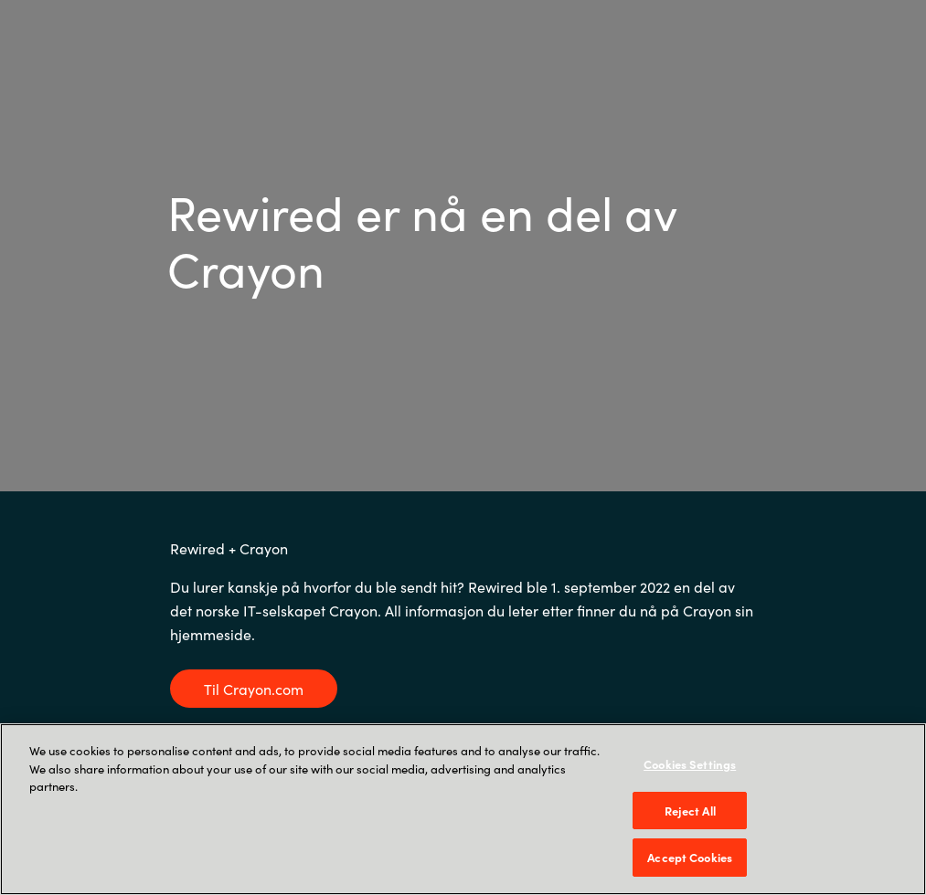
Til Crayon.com (253, 689)
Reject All (690, 810)
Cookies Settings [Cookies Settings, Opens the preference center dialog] (690, 764)
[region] (463, 809)
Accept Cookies (689, 857)
